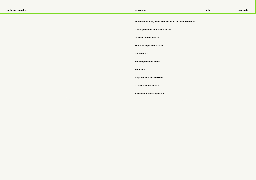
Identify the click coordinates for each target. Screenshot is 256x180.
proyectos (140, 10)
